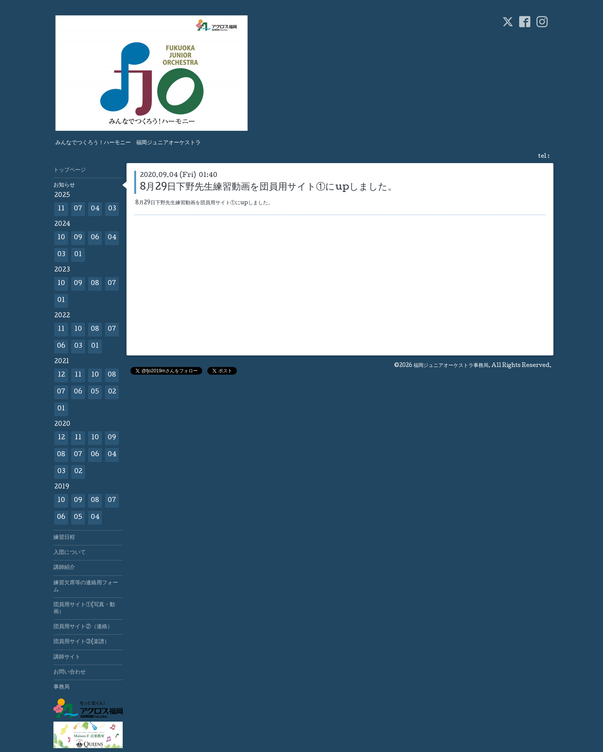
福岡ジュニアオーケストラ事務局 (450, 365)
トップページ (69, 170)
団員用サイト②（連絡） (83, 627)
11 (61, 209)
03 (112, 209)
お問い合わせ (69, 672)
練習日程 (64, 538)
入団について (69, 553)
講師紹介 (64, 568)
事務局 (61, 687)
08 (95, 283)
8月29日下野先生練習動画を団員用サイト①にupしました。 (268, 187)
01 (78, 255)
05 (95, 392)
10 (61, 238)
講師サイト (66, 657)
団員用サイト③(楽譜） (81, 642)
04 (95, 209)
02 (112, 392)
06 (95, 238)
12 (61, 375)
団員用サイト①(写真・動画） (84, 608)
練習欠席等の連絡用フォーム (85, 586)
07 (78, 209)
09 (78, 238)
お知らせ (64, 185)
